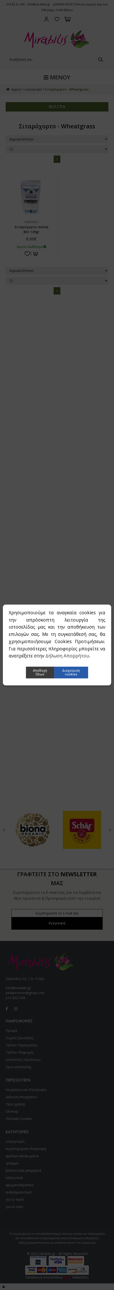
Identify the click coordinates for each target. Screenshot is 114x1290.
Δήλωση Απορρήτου (67, 656)
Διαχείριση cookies (71, 673)
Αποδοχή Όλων (40, 673)
